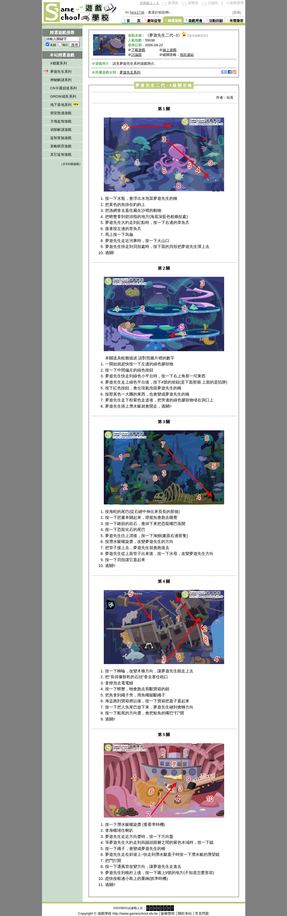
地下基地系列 (65, 105)
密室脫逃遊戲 (61, 113)
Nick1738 (137, 12)
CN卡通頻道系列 (63, 88)
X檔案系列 (58, 63)
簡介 (65, 45)
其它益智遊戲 (61, 154)
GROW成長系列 (63, 96)
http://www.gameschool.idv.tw (135, 913)
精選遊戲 (175, 21)
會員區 (173, 3)
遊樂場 (193, 3)
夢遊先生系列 (61, 72)
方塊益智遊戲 (61, 121)
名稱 (53, 45)
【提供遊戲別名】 (197, 35)
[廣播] (236, 12)
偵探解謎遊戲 (61, 130)
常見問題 (202, 913)
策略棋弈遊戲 (61, 146)
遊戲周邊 (195, 21)
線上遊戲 (170, 50)
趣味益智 (154, 21)
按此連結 (187, 55)
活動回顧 (216, 21)
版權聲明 (168, 913)
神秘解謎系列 (61, 80)
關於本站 (185, 913)
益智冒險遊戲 (61, 138)
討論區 (213, 3)
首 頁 (133, 21)
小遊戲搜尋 (235, 3)
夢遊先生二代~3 (163, 35)
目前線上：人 (149, 3)
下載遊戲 (138, 50)
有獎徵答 (236, 21)
